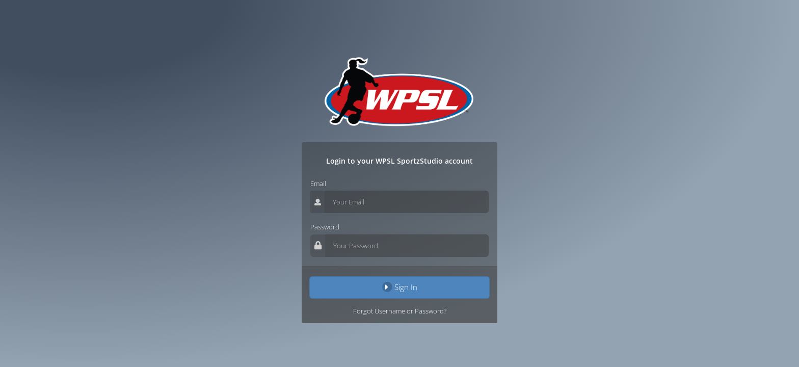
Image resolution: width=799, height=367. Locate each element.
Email (318, 183)
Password (324, 226)
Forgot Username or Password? (399, 311)
